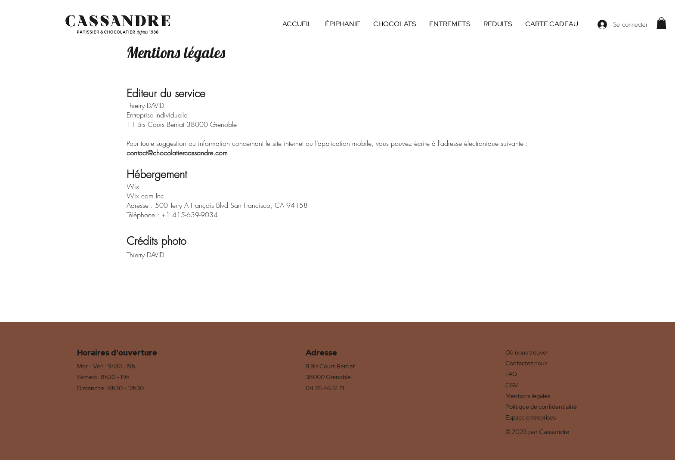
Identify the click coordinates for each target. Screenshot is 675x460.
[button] (661, 23)
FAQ (511, 374)
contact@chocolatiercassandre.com (177, 152)
